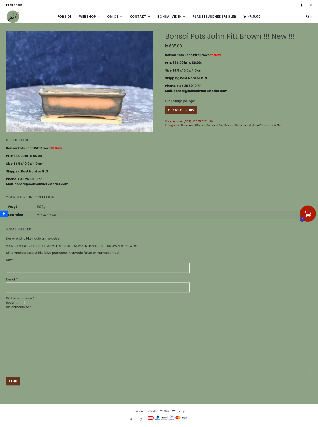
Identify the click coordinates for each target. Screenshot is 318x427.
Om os (113, 16)
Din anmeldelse (18, 307)
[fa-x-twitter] (306, 5)
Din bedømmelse (20, 298)
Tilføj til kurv (181, 110)
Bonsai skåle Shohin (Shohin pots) (228, 125)
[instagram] (311, 5)
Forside (64, 16)
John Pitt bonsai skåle (266, 125)
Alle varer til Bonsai (192, 125)
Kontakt (138, 16)
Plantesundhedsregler (214, 16)
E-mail (12, 279)
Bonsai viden (169, 16)
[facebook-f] (302, 5)
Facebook (14, 5)
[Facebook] (4, 214)
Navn (11, 260)
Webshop (87, 16)
